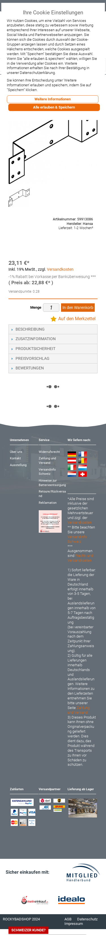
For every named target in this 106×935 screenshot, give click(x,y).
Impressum (73, 924)
